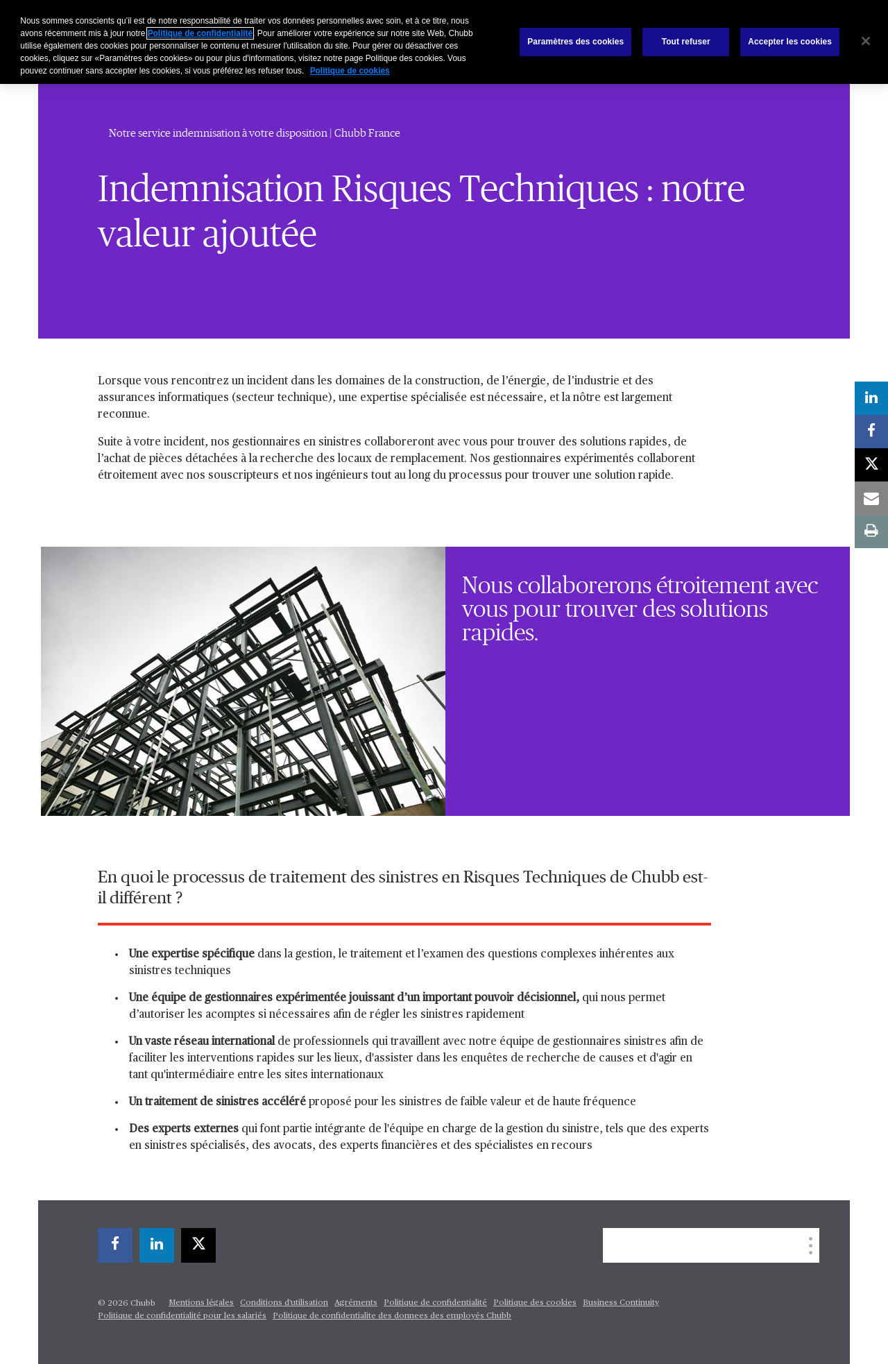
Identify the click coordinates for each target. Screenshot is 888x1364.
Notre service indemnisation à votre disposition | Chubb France (254, 133)
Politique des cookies (535, 1303)
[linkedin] (156, 1245)
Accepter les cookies (790, 41)
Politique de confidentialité (435, 1303)
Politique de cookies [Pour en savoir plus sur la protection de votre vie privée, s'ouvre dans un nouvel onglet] (350, 71)
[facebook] (115, 1245)
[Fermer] (866, 41)
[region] (444, 42)
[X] (198, 1245)
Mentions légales (201, 1303)
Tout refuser (686, 41)
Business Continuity (621, 1303)
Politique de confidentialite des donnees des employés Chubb (392, 1316)
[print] (871, 531)
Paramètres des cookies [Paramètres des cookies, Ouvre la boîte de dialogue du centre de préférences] (575, 41)
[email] (871, 498)
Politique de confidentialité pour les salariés (182, 1316)
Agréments (355, 1303)
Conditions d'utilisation (284, 1303)
